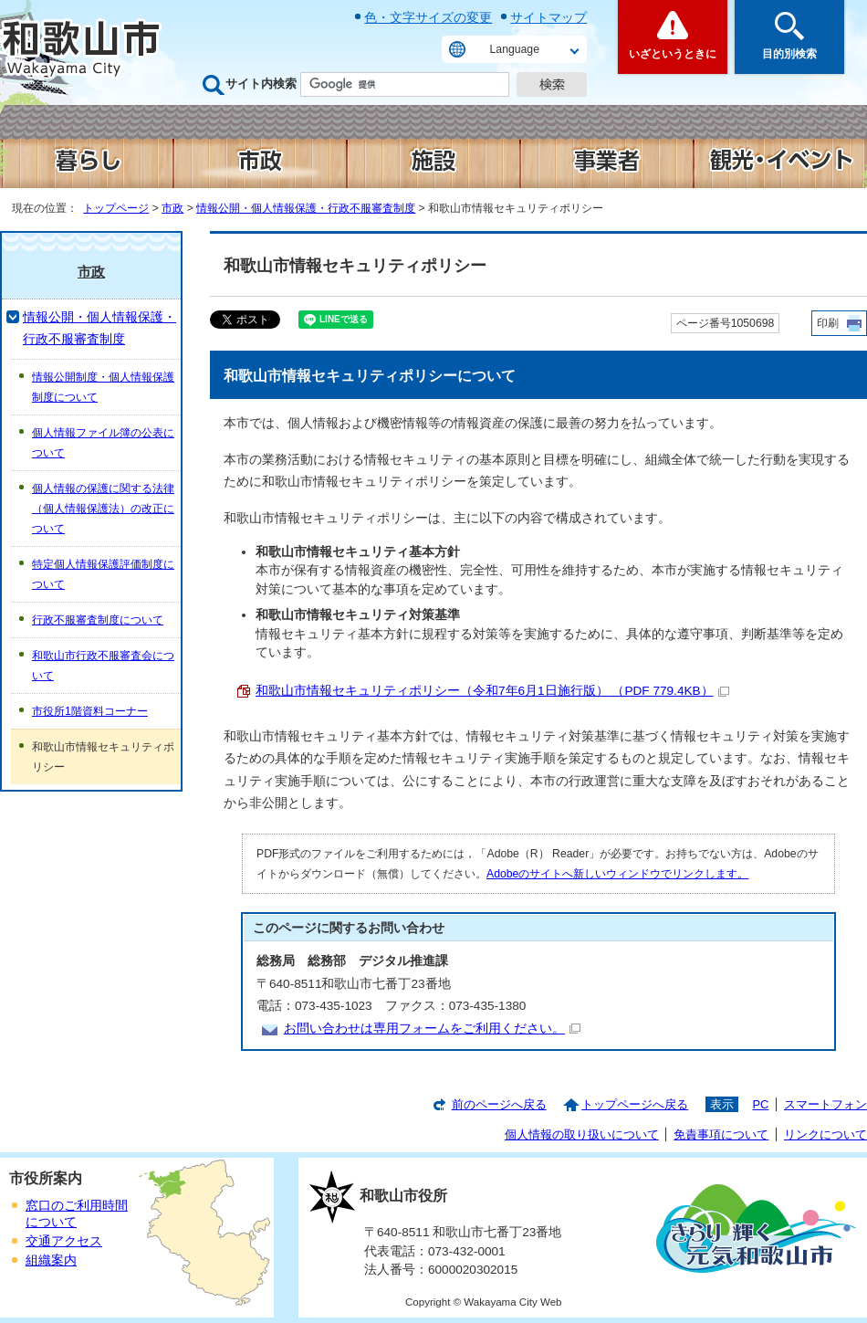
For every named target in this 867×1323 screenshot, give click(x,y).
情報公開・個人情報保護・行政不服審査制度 (305, 208)
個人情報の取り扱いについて (582, 1134)
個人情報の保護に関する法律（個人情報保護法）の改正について (103, 508)
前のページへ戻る (499, 1104)
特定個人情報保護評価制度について (103, 574)
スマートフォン (825, 1104)
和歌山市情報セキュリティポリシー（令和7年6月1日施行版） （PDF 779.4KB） (492, 691)
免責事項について (721, 1134)
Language (514, 49)
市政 (172, 208)
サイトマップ (548, 17)
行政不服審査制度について (97, 620)
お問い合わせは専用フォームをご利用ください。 (432, 1028)
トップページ (116, 208)
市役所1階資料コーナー (90, 711)
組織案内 (51, 1260)
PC (760, 1104)
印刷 (828, 323)
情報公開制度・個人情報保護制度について (103, 387)
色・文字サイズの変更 (428, 17)
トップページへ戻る (634, 1104)
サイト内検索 (261, 83)
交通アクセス (64, 1241)
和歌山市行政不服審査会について (103, 665)
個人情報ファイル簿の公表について (103, 442)
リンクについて (825, 1134)
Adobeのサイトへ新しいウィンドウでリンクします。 (617, 873)
